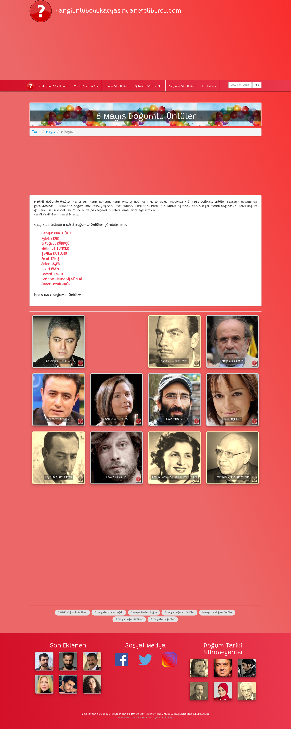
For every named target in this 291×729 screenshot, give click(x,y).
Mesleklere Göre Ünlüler (53, 86)
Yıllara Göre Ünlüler (117, 86)
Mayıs (50, 132)
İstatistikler (209, 86)
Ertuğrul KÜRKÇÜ (55, 244)
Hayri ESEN (50, 269)
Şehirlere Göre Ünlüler (149, 86)
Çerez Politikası (163, 718)
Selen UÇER (50, 264)
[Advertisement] (145, 48)
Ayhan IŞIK (50, 239)
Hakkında (123, 718)
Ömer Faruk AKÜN (56, 284)
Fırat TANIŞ (50, 259)
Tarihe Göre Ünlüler (86, 86)
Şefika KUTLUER (54, 254)
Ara (257, 85)
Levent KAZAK (52, 274)
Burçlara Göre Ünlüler (182, 86)
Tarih (36, 132)
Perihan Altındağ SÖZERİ (61, 279)
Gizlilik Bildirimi (142, 718)
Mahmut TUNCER (55, 249)
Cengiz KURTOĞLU (56, 233)
